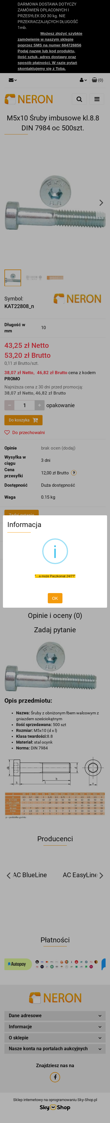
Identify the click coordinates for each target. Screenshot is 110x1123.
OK (55, 598)
